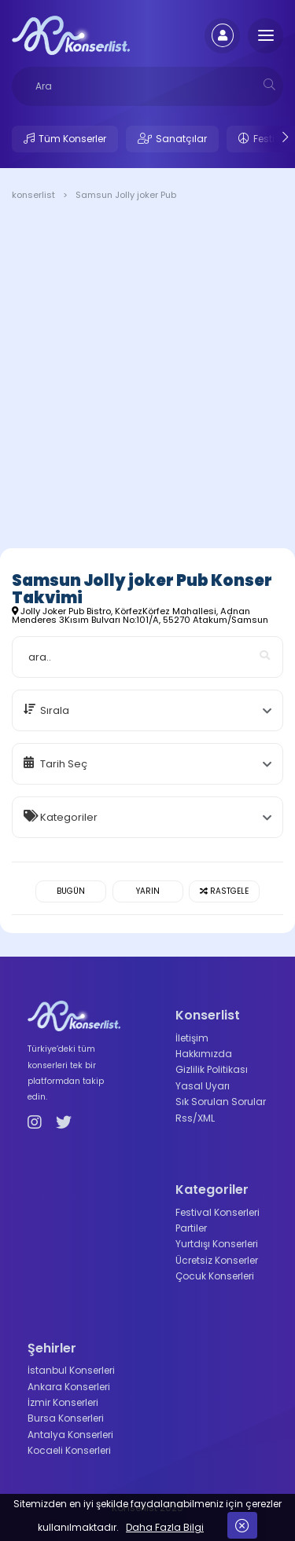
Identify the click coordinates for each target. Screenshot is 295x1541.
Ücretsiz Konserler (216, 1260)
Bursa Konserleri (66, 1418)
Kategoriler (69, 817)
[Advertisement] (147, 377)
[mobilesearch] (269, 84)
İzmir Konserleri (63, 1402)
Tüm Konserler (72, 138)
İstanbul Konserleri (71, 1370)
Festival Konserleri (217, 1212)
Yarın (148, 891)
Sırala (54, 710)
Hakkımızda (203, 1053)
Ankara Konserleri (69, 1386)
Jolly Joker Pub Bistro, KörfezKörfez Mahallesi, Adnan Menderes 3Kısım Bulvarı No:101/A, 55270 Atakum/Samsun (140, 615)
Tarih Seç (63, 763)
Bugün (71, 891)
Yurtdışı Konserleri (216, 1243)
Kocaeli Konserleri (69, 1450)
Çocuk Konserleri (214, 1276)
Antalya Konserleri (70, 1434)
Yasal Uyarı (202, 1086)
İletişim (191, 1038)
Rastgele (224, 891)
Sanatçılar (181, 138)
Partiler (191, 1228)
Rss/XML (195, 1118)
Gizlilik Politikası (211, 1069)
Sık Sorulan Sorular (220, 1101)
